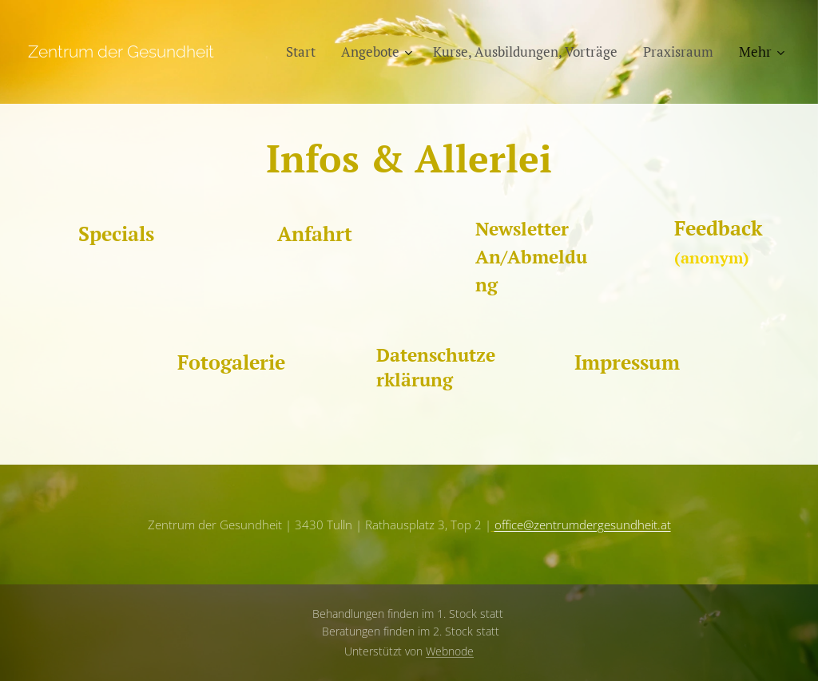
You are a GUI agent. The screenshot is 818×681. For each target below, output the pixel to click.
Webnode (450, 651)
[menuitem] (305, 52)
